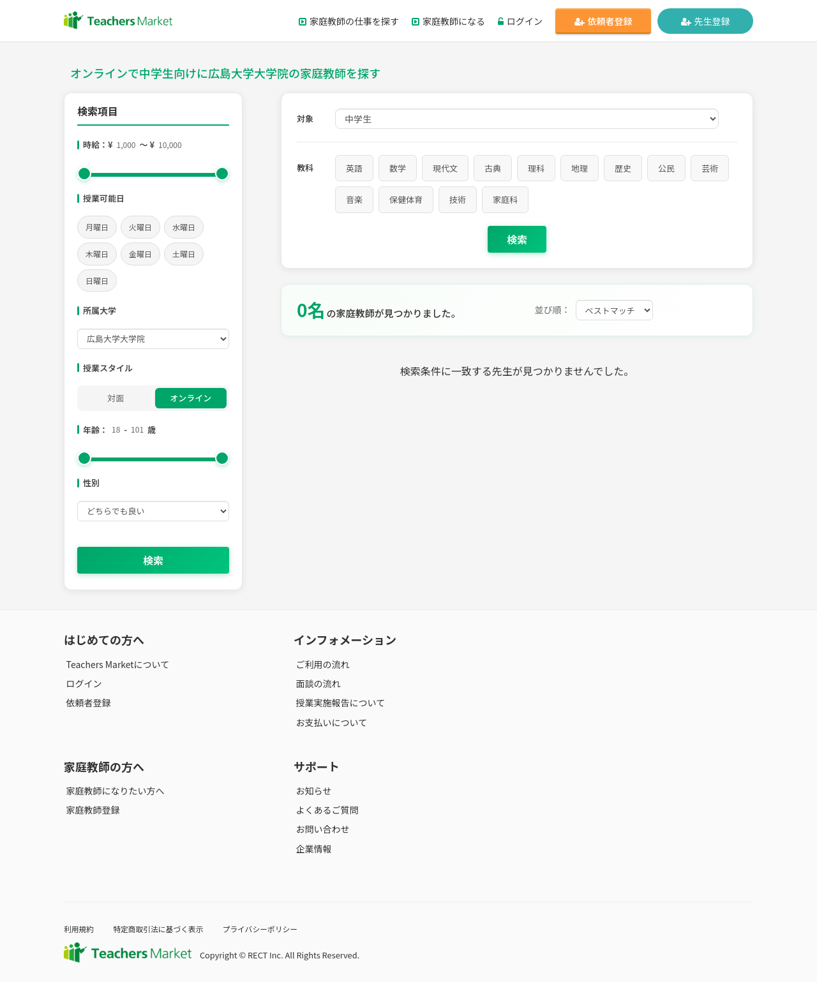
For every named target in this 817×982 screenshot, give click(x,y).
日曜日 (97, 280)
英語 (354, 168)
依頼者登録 (603, 21)
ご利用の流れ (320, 664)
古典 (492, 168)
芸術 (709, 168)
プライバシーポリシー (274, 929)
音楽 (354, 199)
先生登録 (705, 21)
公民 (666, 168)
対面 (115, 398)
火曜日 (140, 226)
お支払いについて (329, 721)
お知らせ (311, 790)
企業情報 (311, 848)
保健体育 (406, 199)
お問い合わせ (320, 828)
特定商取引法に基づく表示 (165, 929)
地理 (579, 168)
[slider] (84, 174)
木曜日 (97, 253)
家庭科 (505, 199)
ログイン (520, 21)
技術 (457, 199)
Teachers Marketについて (115, 664)
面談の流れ (316, 683)
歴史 (623, 168)
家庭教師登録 (90, 809)
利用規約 (80, 929)
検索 (153, 560)
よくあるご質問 (325, 809)
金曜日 (140, 253)
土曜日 (183, 253)
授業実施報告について (338, 702)
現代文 (445, 168)
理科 (536, 168)
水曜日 (183, 226)
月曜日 (97, 226)
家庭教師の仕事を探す (349, 21)
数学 (397, 168)
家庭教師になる (448, 21)
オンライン (190, 398)
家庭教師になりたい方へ (113, 790)
